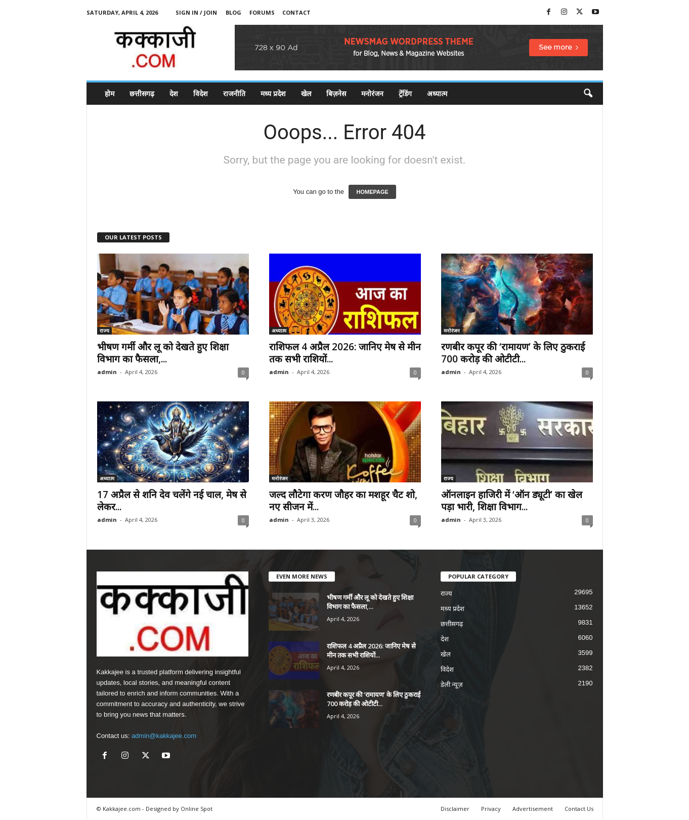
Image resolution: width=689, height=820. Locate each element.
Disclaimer (455, 808)
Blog (233, 12)
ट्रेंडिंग (405, 93)
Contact (296, 12)
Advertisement (532, 808)
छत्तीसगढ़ (142, 93)
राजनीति (234, 93)
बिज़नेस (336, 93)
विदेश (200, 93)
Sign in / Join (196, 12)
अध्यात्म (437, 93)
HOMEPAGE (372, 192)
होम (109, 93)
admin (107, 372)
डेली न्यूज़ (452, 684)
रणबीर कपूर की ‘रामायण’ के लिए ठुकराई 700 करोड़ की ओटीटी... (513, 352)
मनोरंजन (372, 93)
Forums (262, 12)
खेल (306, 93)
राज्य (104, 330)
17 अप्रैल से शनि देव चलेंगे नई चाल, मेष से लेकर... (171, 500)
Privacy (491, 808)
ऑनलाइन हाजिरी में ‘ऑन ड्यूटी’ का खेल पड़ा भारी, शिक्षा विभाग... (511, 500)
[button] (588, 94)
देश (173, 93)
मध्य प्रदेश (273, 93)
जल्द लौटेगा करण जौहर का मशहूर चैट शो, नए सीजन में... (343, 500)
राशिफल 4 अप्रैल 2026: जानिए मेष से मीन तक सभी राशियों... (345, 352)
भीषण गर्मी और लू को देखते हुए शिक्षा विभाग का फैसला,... (163, 352)
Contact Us (579, 808)
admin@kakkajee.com (164, 736)
